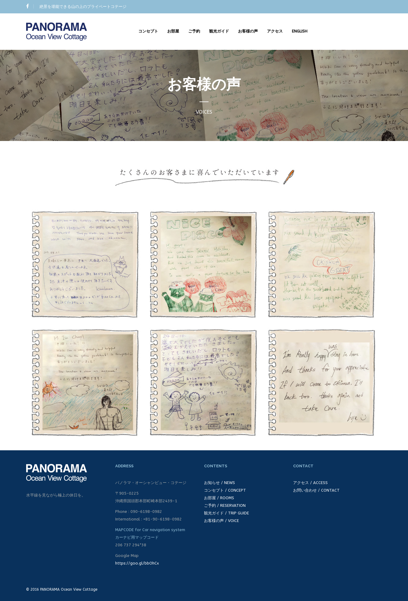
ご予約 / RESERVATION (225, 505)
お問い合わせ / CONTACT (316, 490)
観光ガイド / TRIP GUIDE (226, 513)
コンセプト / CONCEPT (225, 490)
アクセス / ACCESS (310, 482)
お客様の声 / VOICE (221, 520)
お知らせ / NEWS (219, 482)
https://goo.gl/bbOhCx (137, 563)
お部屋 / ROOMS (219, 498)
